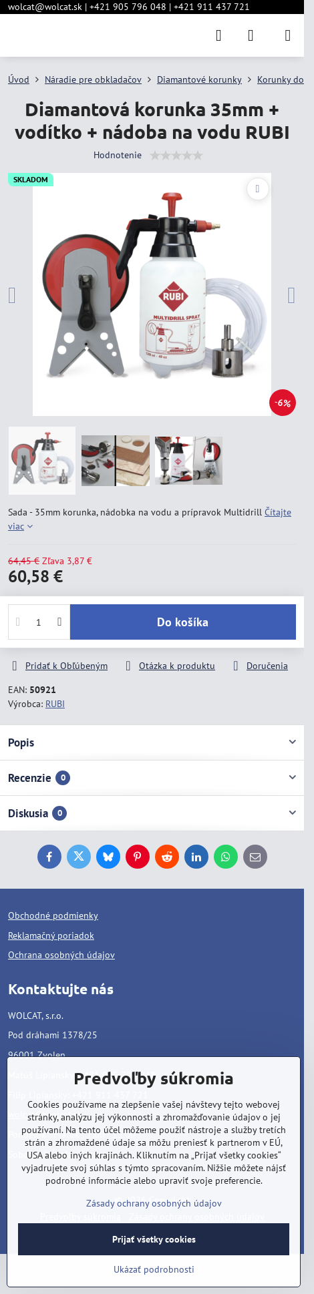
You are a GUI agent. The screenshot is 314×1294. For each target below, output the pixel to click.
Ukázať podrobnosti (154, 1269)
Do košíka (182, 622)
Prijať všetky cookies (154, 1239)
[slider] (176, 155)
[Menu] (288, 35)
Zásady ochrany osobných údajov (154, 1203)
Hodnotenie (118, 155)
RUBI (55, 704)
